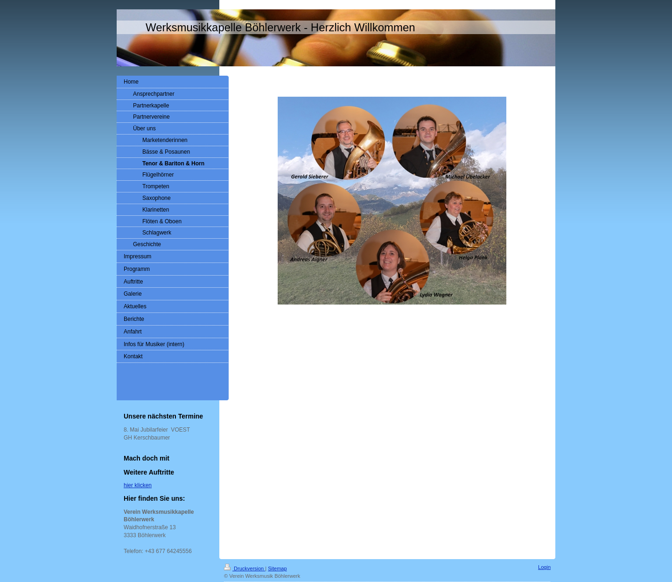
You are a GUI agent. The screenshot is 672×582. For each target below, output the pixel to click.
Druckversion (244, 568)
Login (544, 567)
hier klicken (138, 485)
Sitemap (277, 568)
